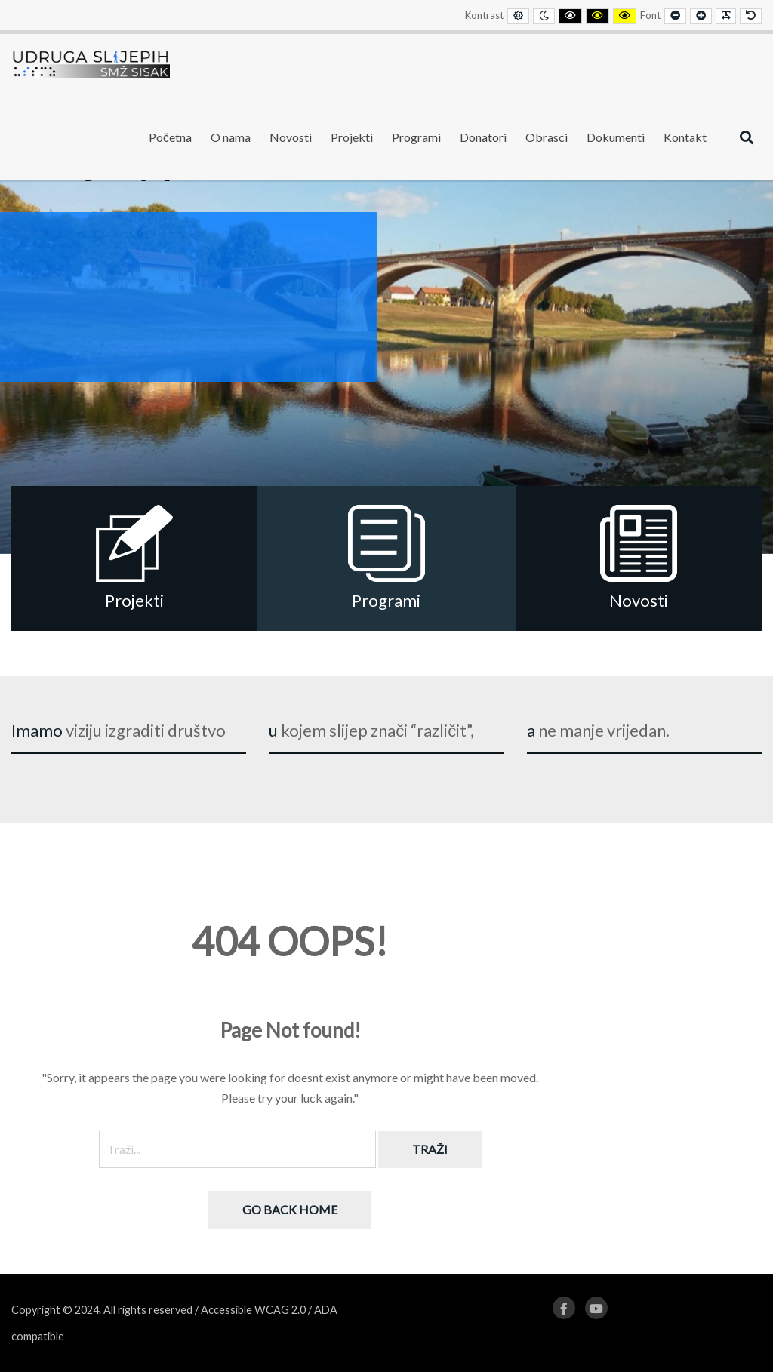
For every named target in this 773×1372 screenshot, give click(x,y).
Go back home (289, 1209)
